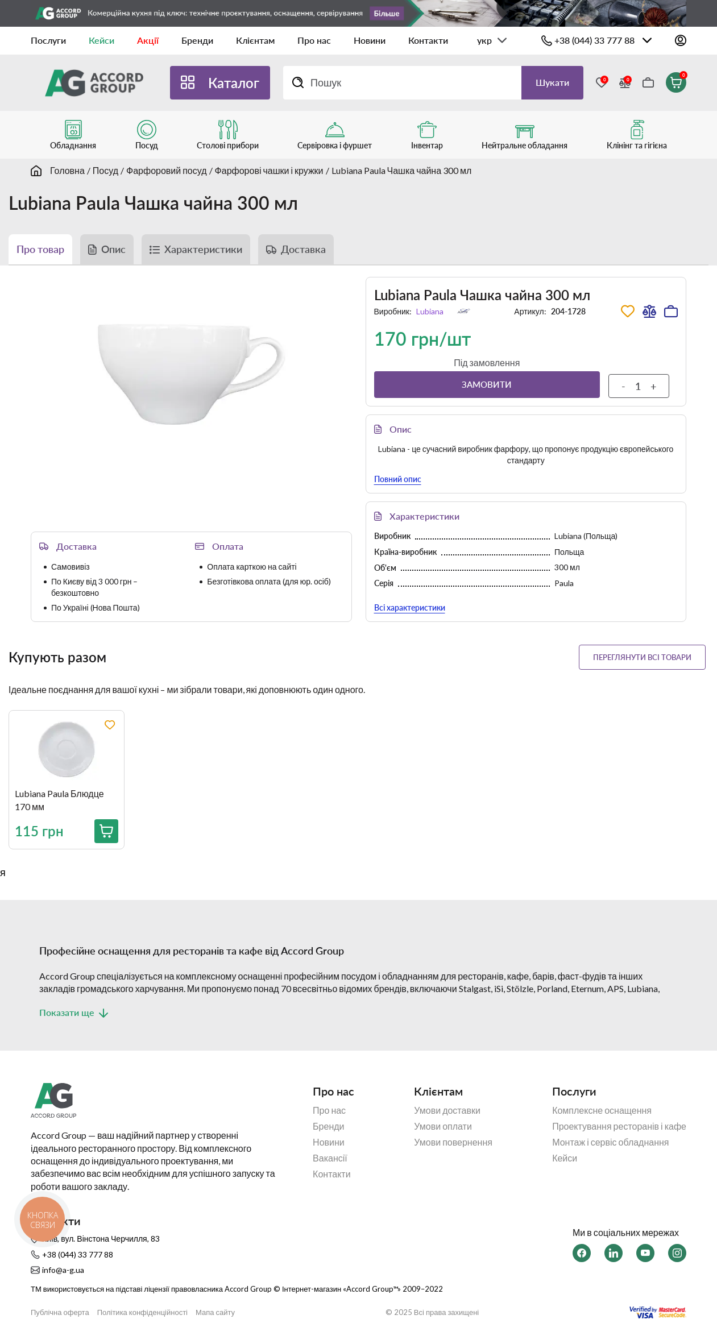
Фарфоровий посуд (166, 170)
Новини (370, 40)
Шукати (552, 82)
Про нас (314, 40)
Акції (148, 40)
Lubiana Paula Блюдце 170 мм (59, 799)
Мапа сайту (215, 1312)
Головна (67, 170)
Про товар (40, 249)
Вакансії (330, 1158)
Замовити (487, 384)
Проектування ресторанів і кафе (619, 1126)
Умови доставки (447, 1110)
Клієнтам (255, 40)
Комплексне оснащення (602, 1110)
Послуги (48, 40)
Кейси (101, 40)
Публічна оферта (60, 1312)
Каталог (233, 82)
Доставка (303, 249)
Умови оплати (443, 1126)
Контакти (428, 40)
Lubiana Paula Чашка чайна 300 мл (401, 170)
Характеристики (203, 249)
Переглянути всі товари (642, 657)
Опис (113, 249)
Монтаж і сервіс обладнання (610, 1142)
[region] (363, 788)
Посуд (105, 170)
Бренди (197, 40)
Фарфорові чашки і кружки (269, 170)
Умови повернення (453, 1142)
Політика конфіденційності (142, 1312)
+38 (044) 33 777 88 (594, 40)
